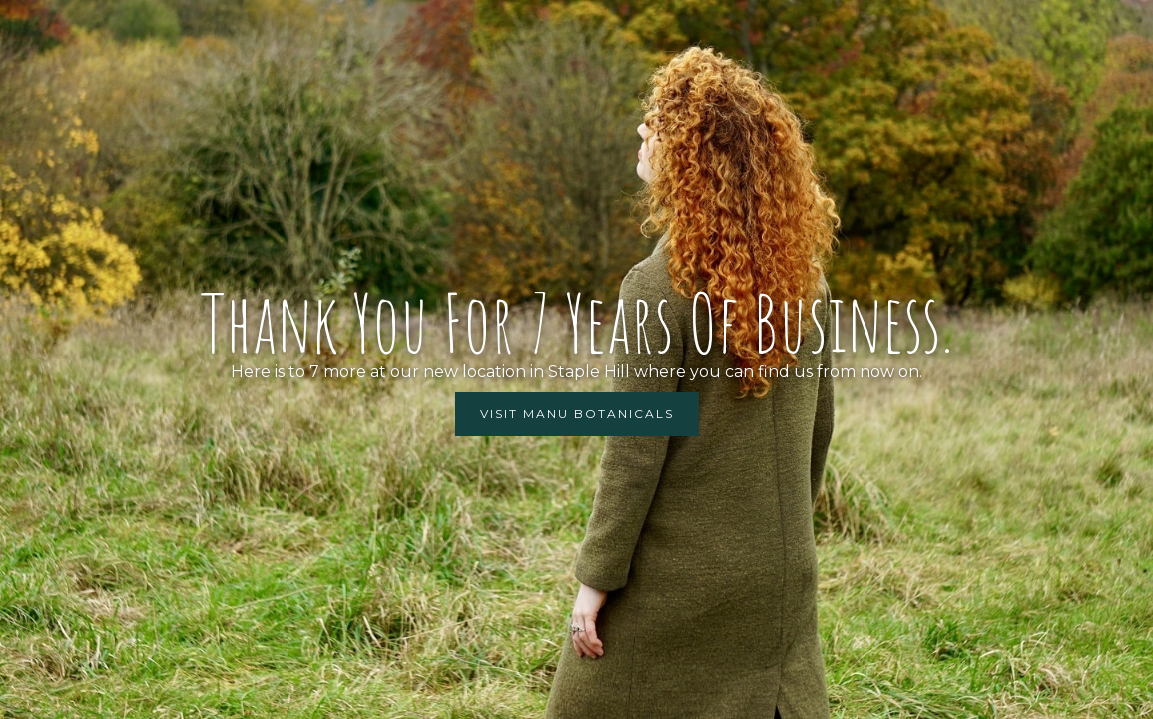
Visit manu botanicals (577, 413)
